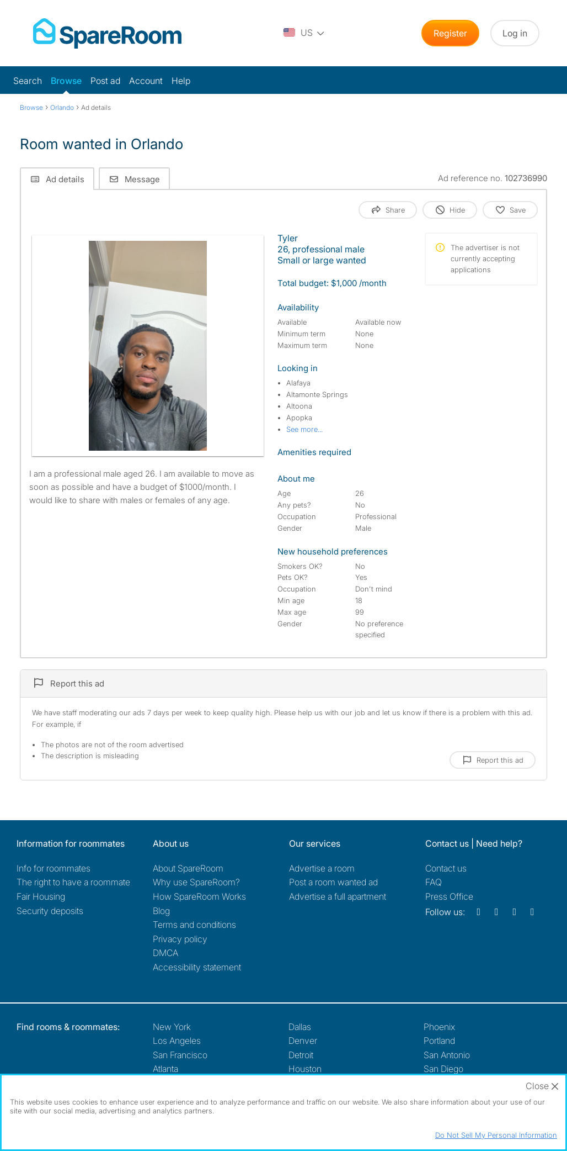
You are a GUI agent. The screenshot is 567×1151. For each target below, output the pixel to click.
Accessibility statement (197, 967)
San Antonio (447, 1054)
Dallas (299, 1026)
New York (172, 1026)
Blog (161, 910)
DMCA (165, 952)
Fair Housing (41, 896)
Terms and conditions (194, 924)
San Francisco (180, 1054)
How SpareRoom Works (199, 896)
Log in (514, 33)
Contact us (446, 868)
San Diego (443, 1068)
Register (450, 33)
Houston (305, 1068)
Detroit (300, 1054)
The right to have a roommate (73, 882)
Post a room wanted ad (333, 882)
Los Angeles (177, 1040)
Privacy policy (180, 938)
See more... (304, 429)
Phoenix (439, 1026)
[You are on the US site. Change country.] (304, 33)
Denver (302, 1040)
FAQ (433, 882)
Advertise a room (322, 868)
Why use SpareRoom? (196, 882)
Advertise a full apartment (337, 896)
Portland (439, 1040)
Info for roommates (53, 868)
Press (449, 896)
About (188, 868)
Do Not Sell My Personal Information (496, 1135)
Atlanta (165, 1068)
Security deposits (50, 910)
